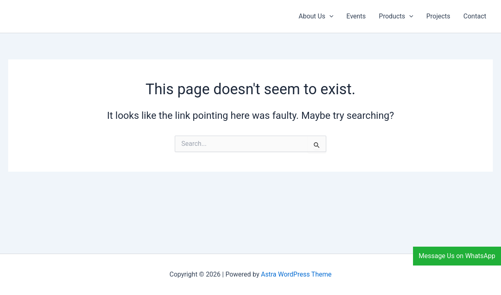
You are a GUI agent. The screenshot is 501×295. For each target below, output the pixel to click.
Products (396, 16)
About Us (315, 16)
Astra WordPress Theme (296, 274)
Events (356, 16)
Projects (438, 16)
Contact (474, 16)
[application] (329, 16)
